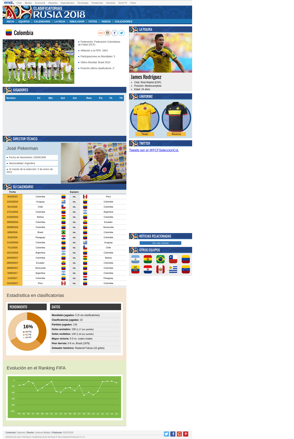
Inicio (10, 21)
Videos (105, 21)
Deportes (53, 3)
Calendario (42, 21)
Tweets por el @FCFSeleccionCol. (154, 150)
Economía (40, 3)
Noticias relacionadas (155, 236)
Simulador (76, 21)
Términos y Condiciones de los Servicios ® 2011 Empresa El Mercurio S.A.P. (53, 437)
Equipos (24, 21)
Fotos (133, 3)
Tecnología (82, 3)
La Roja (60, 21)
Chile (19, 3)
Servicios (110, 3)
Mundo (28, 3)
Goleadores (123, 21)
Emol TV (123, 3)
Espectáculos (67, 3)
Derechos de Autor (13, 437)
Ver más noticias (160, 243)
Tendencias (97, 3)
